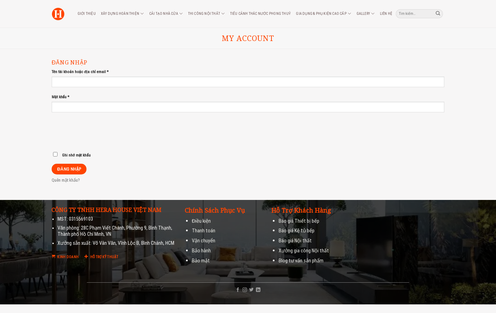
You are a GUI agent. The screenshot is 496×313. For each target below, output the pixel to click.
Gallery (365, 13)
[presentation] (98, 134)
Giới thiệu (87, 13)
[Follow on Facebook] (238, 290)
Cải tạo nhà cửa (166, 13)
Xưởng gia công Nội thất (304, 251)
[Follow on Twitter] (251, 290)
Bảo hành (201, 251)
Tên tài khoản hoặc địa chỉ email (80, 71)
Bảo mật (201, 261)
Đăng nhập (69, 169)
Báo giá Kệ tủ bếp (296, 231)
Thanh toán (203, 231)
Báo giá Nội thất (295, 241)
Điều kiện (201, 221)
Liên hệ (386, 13)
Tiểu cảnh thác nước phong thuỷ (260, 13)
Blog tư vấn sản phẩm (301, 261)
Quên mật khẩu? (66, 180)
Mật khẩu (60, 96)
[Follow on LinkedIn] (258, 290)
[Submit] (438, 13)
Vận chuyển (203, 241)
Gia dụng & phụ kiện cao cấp (323, 13)
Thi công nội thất (206, 13)
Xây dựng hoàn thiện (122, 13)
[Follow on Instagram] (244, 290)
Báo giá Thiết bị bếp (299, 221)
